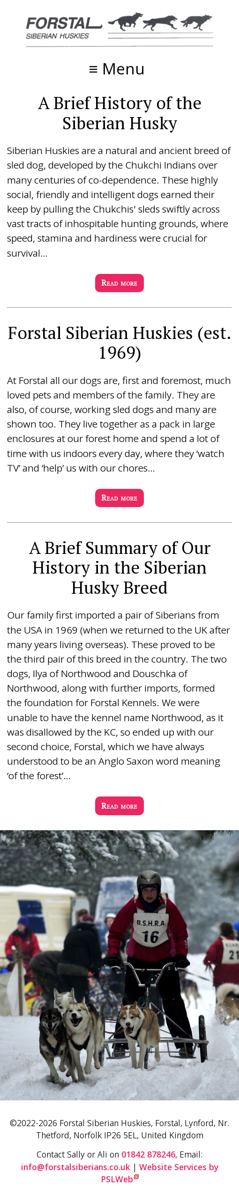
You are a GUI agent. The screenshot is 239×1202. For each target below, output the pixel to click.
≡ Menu (116, 68)
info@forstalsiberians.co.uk (75, 1167)
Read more (119, 282)
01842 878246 (148, 1154)
